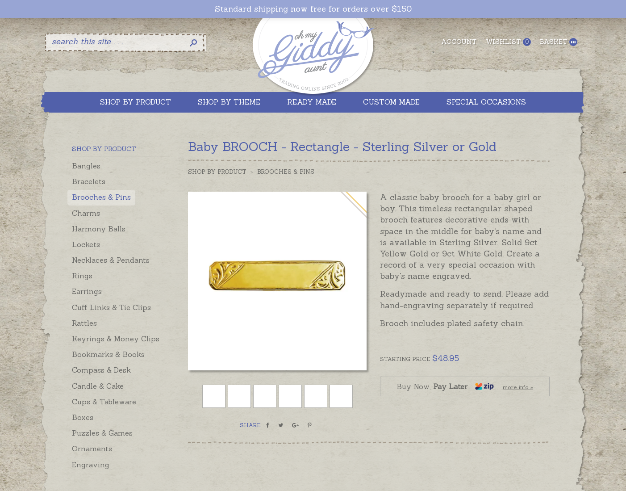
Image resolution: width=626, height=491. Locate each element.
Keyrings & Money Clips (115, 338)
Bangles (86, 165)
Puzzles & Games (102, 432)
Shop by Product (217, 172)
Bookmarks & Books (108, 354)
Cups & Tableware (104, 401)
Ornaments (92, 448)
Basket (558, 42)
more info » (518, 387)
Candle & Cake (98, 386)
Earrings (87, 291)
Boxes (82, 417)
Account (459, 42)
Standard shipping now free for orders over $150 (313, 9)
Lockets (86, 244)
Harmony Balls (98, 228)
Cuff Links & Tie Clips (111, 307)
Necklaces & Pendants (111, 260)
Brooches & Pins (101, 197)
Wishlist (508, 42)
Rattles (84, 323)
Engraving (90, 464)
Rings (82, 275)
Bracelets (88, 181)
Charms (86, 213)
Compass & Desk (101, 369)
